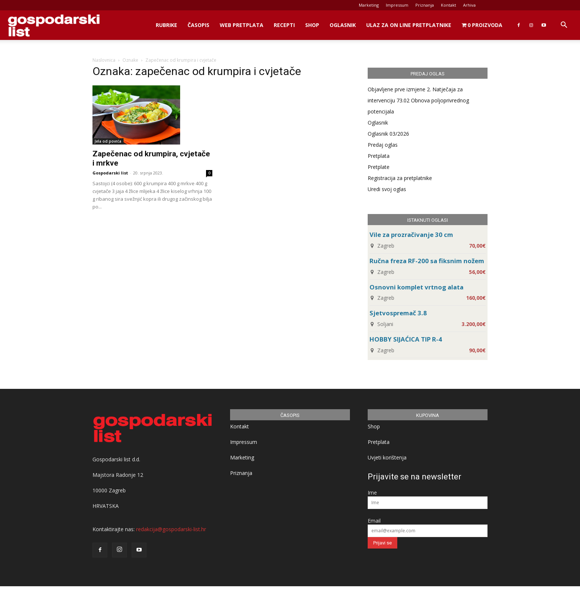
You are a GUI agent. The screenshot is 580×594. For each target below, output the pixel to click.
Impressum (397, 5)
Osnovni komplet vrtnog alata (416, 287)
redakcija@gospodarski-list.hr (171, 529)
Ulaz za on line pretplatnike (408, 24)
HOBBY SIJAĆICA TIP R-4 (406, 339)
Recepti (284, 24)
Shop (312, 24)
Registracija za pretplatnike (400, 177)
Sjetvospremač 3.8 (398, 313)
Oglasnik (343, 24)
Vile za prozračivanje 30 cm (411, 234)
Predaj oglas (383, 144)
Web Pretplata (241, 24)
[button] (564, 25)
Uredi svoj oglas (387, 189)
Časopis (198, 24)
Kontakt (448, 5)
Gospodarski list (110, 173)
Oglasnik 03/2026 (388, 133)
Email (374, 520)
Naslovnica (103, 60)
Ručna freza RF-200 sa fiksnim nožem (427, 261)
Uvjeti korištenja (387, 457)
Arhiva (469, 5)
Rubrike (166, 24)
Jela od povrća (108, 141)
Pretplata (379, 155)
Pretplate (379, 166)
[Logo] (53, 25)
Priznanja (424, 5)
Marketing (369, 5)
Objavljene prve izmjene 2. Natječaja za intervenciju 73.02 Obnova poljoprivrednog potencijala (418, 100)
